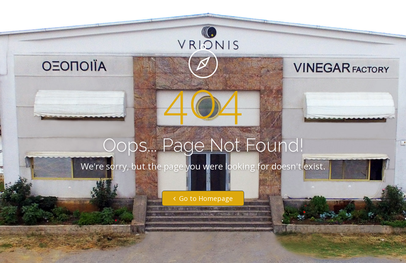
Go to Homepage (203, 198)
